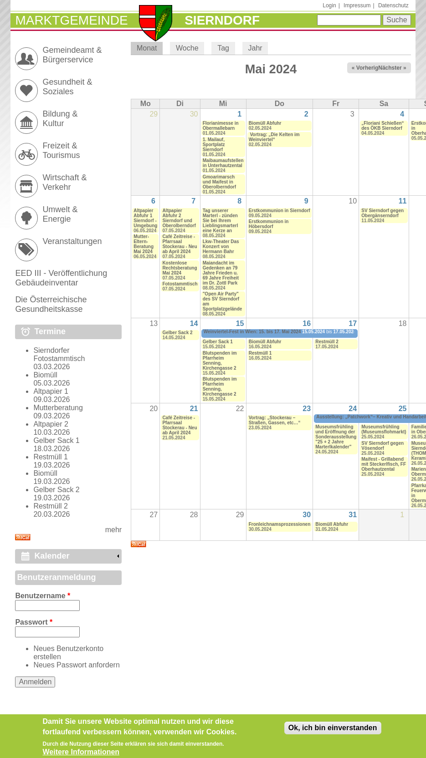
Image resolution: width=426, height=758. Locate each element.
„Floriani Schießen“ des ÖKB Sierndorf (382, 126)
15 (240, 323)
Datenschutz (393, 5)
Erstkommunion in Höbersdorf (269, 224)
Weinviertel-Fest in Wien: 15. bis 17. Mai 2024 (252, 331)
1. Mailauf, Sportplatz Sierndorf (214, 144)
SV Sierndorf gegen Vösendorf (382, 446)
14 (194, 323)
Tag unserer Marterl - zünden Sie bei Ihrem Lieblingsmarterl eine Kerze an (220, 220)
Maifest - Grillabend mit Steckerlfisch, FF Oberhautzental (383, 464)
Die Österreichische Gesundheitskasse (51, 304)
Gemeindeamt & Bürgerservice (72, 55)
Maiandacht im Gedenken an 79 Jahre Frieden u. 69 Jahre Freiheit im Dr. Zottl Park (221, 272)
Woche (187, 48)
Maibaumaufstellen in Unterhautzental (223, 163)
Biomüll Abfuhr (265, 123)
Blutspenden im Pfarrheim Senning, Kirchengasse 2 (220, 361)
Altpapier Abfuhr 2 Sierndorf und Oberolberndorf (178, 218)
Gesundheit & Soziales (67, 86)
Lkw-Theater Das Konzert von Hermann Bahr (221, 246)
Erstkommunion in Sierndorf (279, 210)
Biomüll (45, 375)
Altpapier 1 (50, 391)
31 (353, 515)
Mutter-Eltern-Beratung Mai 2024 (143, 244)
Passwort (33, 622)
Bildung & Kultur (59, 118)
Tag (223, 48)
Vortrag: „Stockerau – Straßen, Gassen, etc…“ (275, 420)
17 (353, 323)
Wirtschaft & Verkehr (64, 182)
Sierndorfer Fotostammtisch (59, 354)
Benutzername (42, 596)
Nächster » (392, 68)
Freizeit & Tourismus (61, 150)
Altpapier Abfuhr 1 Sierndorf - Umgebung (145, 218)
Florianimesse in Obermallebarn (221, 126)
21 (194, 408)
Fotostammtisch (179, 283)
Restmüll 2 (327, 341)
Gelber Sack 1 (218, 341)
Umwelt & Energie (59, 214)
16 (307, 323)
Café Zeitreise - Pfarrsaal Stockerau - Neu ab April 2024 (179, 244)
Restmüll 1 (260, 353)
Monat (150, 48)
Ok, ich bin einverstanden (332, 732)
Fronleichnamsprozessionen (280, 524)
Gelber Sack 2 (177, 332)
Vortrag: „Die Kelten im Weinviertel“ (274, 137)
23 (307, 408)
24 (353, 408)
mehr (113, 530)
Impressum (357, 5)
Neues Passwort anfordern (76, 665)
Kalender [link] (51, 555)
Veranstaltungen (72, 241)
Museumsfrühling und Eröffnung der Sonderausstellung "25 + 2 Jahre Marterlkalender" (335, 436)
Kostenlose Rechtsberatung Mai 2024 (179, 267)
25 (403, 408)
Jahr (255, 48)
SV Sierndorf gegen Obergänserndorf (382, 213)
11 (403, 201)
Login (329, 5)
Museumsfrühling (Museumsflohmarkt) (383, 429)
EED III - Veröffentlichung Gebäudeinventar (61, 278)
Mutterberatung (58, 408)
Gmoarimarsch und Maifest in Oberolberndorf (219, 181)
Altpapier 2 (50, 424)
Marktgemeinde (71, 20)
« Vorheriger (368, 68)
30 (307, 515)
